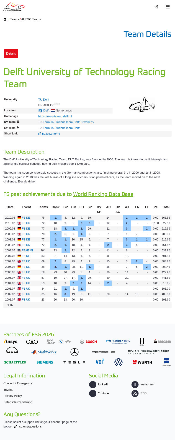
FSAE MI (27, 250)
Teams (14, 19)
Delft (46, 110)
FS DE (26, 217)
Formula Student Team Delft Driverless (68, 122)
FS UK (26, 223)
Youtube (99, 393)
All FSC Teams (31, 19)
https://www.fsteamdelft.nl (55, 116)
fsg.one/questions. (30, 426)
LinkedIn (99, 384)
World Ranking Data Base (103, 193)
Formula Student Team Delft (61, 128)
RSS (139, 393)
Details (11, 53)
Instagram (142, 384)
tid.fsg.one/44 (51, 133)
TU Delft (43, 99)
